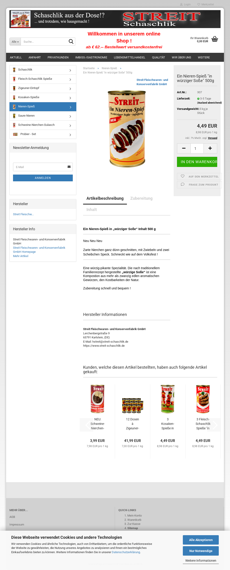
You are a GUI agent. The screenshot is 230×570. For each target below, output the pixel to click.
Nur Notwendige (200, 551)
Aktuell (16, 57)
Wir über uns (181, 57)
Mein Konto (134, 515)
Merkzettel (205, 4)
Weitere (204, 57)
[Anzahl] (197, 148)
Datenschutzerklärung (126, 552)
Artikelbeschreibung (105, 198)
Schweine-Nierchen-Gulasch (34, 125)
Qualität (158, 57)
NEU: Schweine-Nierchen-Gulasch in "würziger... (97, 423)
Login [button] (185, 4)
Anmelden (43, 178)
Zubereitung (141, 198)
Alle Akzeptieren (201, 540)
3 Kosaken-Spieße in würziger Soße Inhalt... (167, 423)
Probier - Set (24, 134)
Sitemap (132, 528)
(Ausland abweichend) (209, 102)
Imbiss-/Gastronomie (91, 57)
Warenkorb (134, 519)
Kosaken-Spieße (26, 97)
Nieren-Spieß (24, 106)
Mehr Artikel (20, 256)
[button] (183, 148)
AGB (12, 517)
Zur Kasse (133, 524)
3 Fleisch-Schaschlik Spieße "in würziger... (203, 423)
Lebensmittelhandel (129, 57)
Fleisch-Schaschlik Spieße (32, 79)
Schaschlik (22, 70)
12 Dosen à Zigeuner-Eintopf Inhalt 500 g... (132, 423)
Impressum (16, 524)
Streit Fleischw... (23, 214)
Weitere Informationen (200, 560)
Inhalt (91, 209)
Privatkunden (58, 57)
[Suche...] (15, 42)
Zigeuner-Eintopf (26, 88)
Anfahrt (35, 57)
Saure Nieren (24, 116)
